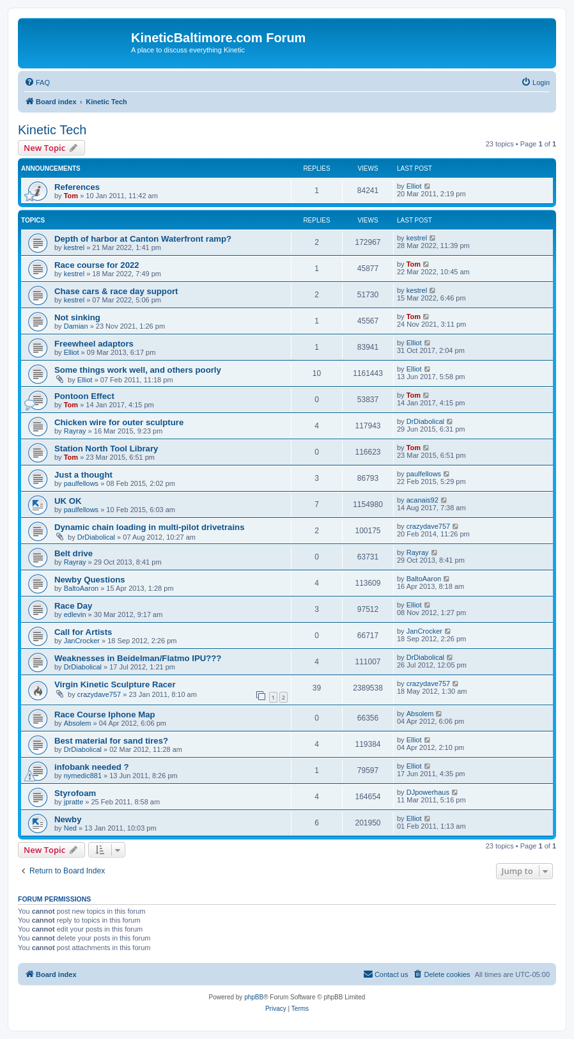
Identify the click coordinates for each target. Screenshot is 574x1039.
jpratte (74, 802)
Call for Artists (83, 632)
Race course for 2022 (96, 265)
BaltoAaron (81, 588)
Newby (68, 819)
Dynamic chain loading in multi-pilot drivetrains (149, 527)
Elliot (414, 186)
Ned (70, 828)
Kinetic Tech (52, 130)
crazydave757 (429, 526)
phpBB (253, 997)
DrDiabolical (425, 421)
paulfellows (81, 483)
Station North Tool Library (106, 448)
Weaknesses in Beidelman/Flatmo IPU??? (137, 658)
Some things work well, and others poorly (137, 370)
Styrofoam (75, 793)
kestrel (74, 247)
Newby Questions (89, 579)
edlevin (75, 614)
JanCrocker (82, 640)
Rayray (75, 431)
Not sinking (77, 317)
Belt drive (73, 553)
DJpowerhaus (428, 792)
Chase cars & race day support (116, 291)
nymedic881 (83, 775)
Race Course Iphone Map (104, 714)
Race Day (73, 606)
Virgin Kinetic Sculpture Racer (115, 684)
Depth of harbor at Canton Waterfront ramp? (142, 239)
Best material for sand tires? (111, 741)
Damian (76, 326)
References (77, 187)
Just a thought (83, 475)
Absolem (77, 723)
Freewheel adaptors (94, 343)
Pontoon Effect (84, 396)
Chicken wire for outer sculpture (118, 422)
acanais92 (422, 500)
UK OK (68, 501)
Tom (71, 195)
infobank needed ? (91, 767)
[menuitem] (37, 82)
